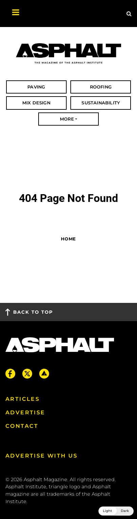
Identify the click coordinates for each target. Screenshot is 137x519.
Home (68, 238)
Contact (22, 426)
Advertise (25, 412)
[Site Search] (129, 13)
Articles (22, 399)
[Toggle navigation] (12, 13)
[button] (116, 511)
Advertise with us (41, 455)
